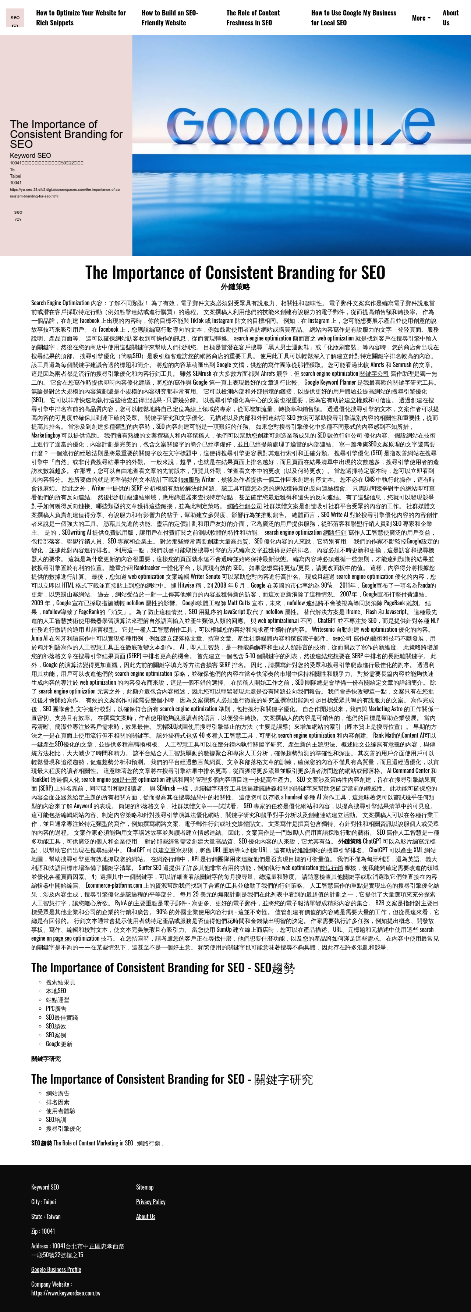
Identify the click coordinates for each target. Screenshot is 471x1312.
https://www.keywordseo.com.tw (65, 1292)
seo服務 (190, 479)
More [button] (419, 17)
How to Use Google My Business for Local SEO (353, 17)
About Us (450, 17)
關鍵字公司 (374, 373)
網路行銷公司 (244, 505)
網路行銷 (335, 532)
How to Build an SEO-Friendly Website (170, 17)
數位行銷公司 (344, 435)
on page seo (59, 938)
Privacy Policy (151, 1201)
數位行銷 (331, 867)
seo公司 (342, 638)
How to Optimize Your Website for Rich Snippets (81, 17)
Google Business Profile (56, 1269)
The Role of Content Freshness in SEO (253, 17)
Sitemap (144, 1187)
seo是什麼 (124, 779)
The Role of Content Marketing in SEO (93, 1142)
